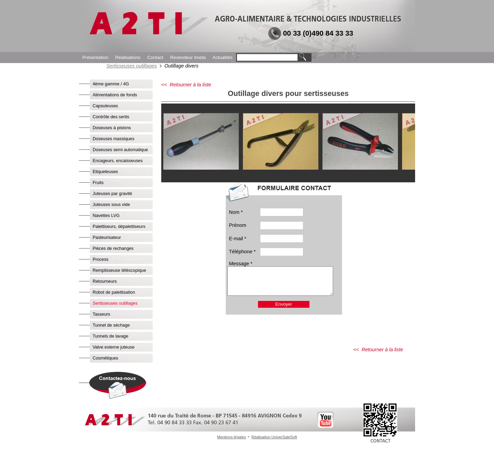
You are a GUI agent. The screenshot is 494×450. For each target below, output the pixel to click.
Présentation (95, 57)
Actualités (222, 57)
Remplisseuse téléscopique (119, 270)
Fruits (98, 182)
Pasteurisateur (107, 237)
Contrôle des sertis (111, 116)
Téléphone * (242, 251)
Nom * (236, 212)
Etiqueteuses (105, 171)
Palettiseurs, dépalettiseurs (119, 226)
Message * (240, 263)
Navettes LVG (106, 215)
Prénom (237, 225)
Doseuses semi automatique (120, 149)
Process (100, 259)
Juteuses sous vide (111, 204)
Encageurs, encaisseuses (118, 160)
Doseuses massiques (113, 138)
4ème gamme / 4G (111, 83)
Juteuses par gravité (112, 193)
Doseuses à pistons (112, 127)
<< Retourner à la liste (186, 84)
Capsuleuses (105, 105)
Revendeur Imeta (188, 57)
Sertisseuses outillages (131, 66)
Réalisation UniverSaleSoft (274, 437)
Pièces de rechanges (113, 248)
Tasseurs (101, 314)
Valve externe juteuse (113, 347)
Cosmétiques (105, 358)
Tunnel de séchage (111, 325)
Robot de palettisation (114, 292)
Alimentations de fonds (115, 94)
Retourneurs (105, 281)
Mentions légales (231, 437)
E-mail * (237, 238)
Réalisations (128, 57)
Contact (155, 57)
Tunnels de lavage (110, 336)
